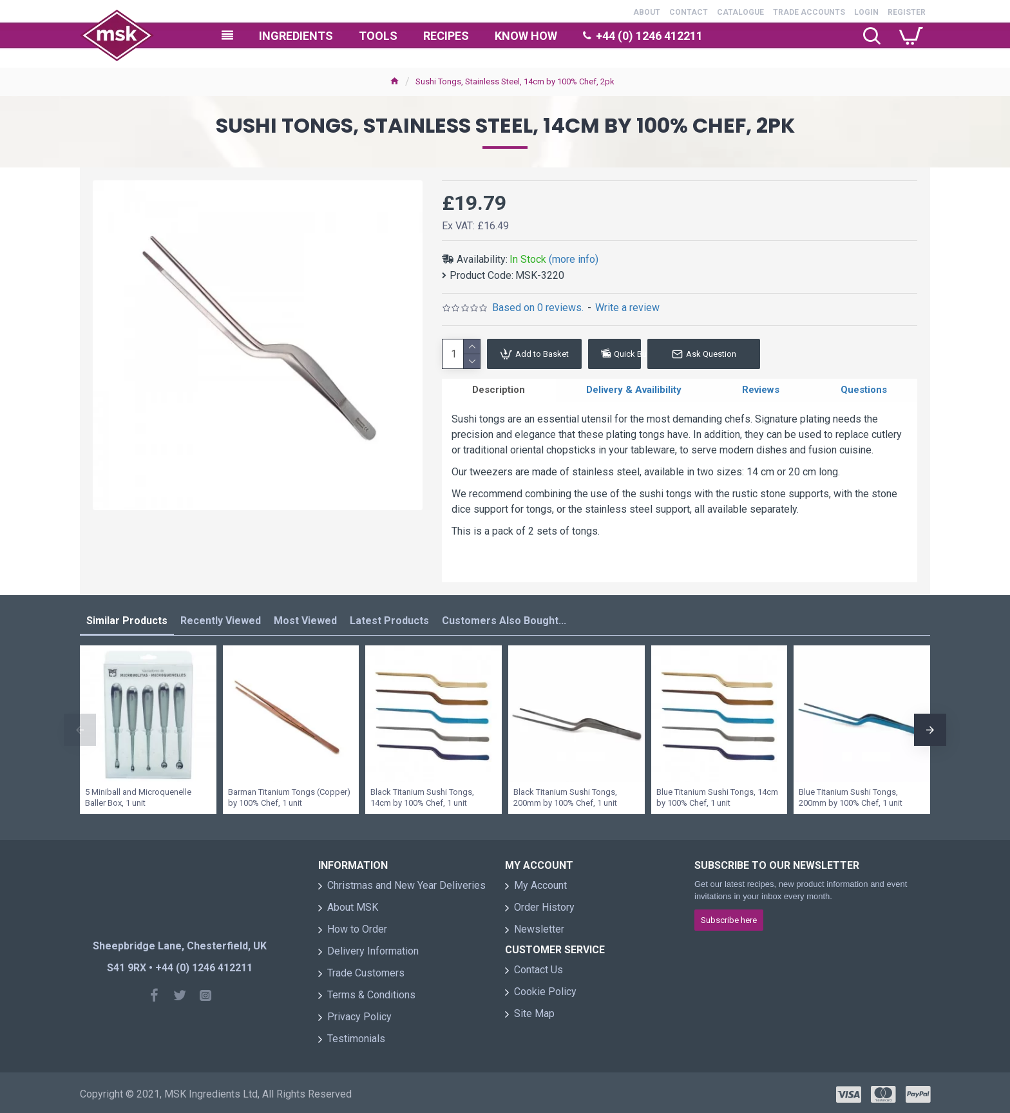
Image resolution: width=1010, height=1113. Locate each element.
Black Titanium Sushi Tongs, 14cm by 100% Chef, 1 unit (422, 793)
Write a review (627, 307)
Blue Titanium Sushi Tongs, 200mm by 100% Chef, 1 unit (850, 793)
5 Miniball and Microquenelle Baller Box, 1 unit (138, 793)
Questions (864, 392)
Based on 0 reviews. (538, 307)
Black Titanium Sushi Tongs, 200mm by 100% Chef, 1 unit (565, 793)
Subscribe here (729, 916)
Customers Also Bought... (504, 617)
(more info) (573, 259)
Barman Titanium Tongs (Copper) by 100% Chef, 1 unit (289, 793)
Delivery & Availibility (633, 392)
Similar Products (126, 617)
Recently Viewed (220, 617)
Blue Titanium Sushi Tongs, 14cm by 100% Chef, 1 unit (717, 793)
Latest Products (389, 617)
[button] (80, 726)
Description (498, 392)
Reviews (760, 392)
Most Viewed (305, 617)
